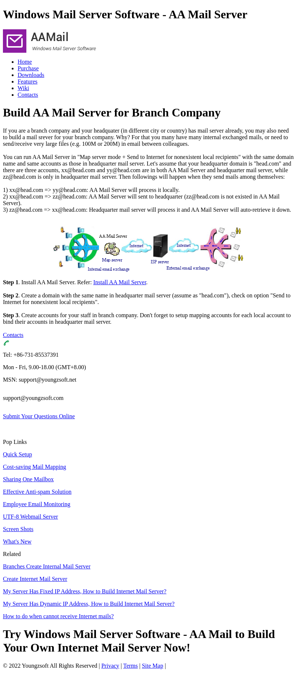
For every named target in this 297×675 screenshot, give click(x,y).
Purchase (28, 68)
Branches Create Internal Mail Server (46, 566)
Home (25, 62)
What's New (17, 541)
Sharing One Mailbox (28, 479)
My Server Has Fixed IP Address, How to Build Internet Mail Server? (84, 591)
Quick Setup (17, 454)
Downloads (31, 75)
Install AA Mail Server (119, 282)
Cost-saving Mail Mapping (34, 467)
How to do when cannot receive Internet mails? (58, 616)
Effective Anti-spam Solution (37, 492)
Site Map (152, 666)
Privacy (110, 666)
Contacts (28, 95)
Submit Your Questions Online (39, 416)
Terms (130, 666)
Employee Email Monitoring (36, 504)
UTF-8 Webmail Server (30, 516)
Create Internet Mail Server (35, 579)
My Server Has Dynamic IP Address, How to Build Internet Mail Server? (89, 604)
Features (27, 81)
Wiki (23, 88)
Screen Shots (18, 529)
